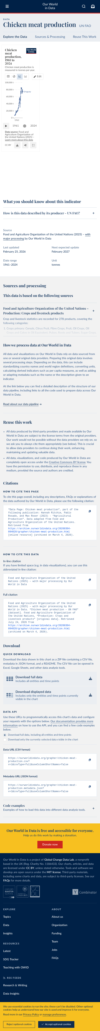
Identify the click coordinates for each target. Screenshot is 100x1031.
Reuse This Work (84, 36)
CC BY (46, 189)
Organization (59, 936)
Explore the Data (15, 36)
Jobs (54, 961)
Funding (56, 944)
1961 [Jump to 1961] (18, 177)
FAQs (6, 891)
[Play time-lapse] (8, 177)
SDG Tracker (10, 970)
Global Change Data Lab (59, 871)
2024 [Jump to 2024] (90, 177)
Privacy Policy (31, 1014)
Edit (91, 61)
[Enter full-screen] (92, 187)
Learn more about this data (37, 186)
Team (55, 952)
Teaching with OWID (16, 978)
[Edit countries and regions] (89, 61)
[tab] (9, 61)
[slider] (26, 177)
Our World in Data (50, 6)
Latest (7, 962)
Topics (7, 928)
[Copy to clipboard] (85, 511)
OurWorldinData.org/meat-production (23, 189)
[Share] (84, 187)
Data (6, 936)
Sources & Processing (50, 36)
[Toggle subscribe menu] (93, 6)
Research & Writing (15, 996)
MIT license (54, 883)
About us (57, 928)
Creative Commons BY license (67, 462)
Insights (8, 944)
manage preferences (54, 1014)
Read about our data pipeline (22, 404)
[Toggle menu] (7, 6)
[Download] (76, 187)
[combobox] (83, 6)
